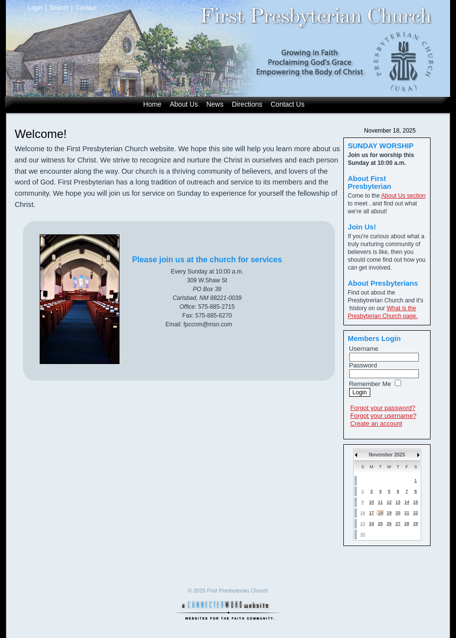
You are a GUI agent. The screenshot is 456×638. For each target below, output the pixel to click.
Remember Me (370, 383)
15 (415, 502)
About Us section (403, 195)
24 (371, 523)
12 (388, 502)
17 (371, 512)
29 (415, 523)
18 (380, 512)
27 (397, 523)
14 (406, 502)
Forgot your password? (382, 407)
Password (363, 365)
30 (362, 534)
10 (371, 502)
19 (388, 512)
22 (415, 512)
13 (397, 502)
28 (406, 523)
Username (364, 348)
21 (406, 512)
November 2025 (387, 454)
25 (380, 523)
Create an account (376, 423)
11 (380, 502)
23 (362, 523)
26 (388, 523)
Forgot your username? (383, 415)
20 (397, 512)
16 (362, 512)
